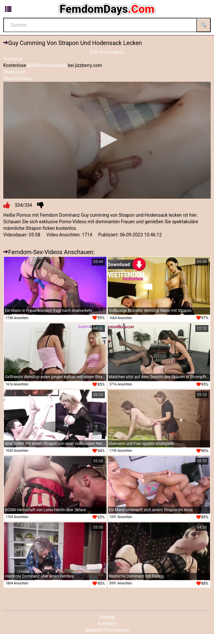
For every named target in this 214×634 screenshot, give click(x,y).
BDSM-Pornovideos (47, 65)
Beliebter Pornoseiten (107, 630)
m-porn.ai (13, 58)
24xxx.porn (14, 72)
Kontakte (107, 623)
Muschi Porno (17, 78)
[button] (107, 139)
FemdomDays (107, 8)
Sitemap (107, 617)
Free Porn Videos (106, 52)
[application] (107, 140)
